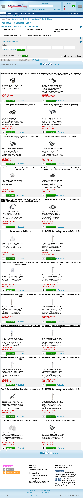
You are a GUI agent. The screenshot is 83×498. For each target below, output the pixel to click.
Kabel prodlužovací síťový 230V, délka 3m (20, 105)
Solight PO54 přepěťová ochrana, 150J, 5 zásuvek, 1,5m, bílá (21, 295)
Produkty (9, 13)
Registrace (47, 9)
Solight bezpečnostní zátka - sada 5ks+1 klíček (20, 420)
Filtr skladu (77, 56)
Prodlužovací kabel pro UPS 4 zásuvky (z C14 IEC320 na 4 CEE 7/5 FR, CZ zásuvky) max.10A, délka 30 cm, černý (61, 74)
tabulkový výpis (24, 60)
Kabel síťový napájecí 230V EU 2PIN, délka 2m (61, 136)
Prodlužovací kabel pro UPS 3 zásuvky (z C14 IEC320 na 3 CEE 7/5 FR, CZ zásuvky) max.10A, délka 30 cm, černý (61, 168)
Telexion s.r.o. (10, 496)
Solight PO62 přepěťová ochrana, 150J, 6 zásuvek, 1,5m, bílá (21, 358)
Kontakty (3, 15)
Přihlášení (23, 13)
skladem (65, 56)
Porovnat (21, 100)
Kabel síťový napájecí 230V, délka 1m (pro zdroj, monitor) (61, 105)
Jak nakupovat (46, 490)
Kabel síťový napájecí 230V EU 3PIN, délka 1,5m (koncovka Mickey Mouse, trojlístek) (21, 137)
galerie (37, 60)
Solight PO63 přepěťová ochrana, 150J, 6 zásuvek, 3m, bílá (61, 295)
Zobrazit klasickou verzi (37, 496)
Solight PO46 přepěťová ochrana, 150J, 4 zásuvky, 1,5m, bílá (61, 263)
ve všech (13, 49)
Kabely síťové (8, 30)
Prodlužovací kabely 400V (12, 35)
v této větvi (4, 49)
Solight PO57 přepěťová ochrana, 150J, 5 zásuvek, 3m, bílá (61, 389)
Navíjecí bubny (34, 30)
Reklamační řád (24, 15)
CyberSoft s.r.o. (77, 496)
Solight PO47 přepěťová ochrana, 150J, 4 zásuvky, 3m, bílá (61, 326)
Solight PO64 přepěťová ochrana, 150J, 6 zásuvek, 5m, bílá (61, 358)
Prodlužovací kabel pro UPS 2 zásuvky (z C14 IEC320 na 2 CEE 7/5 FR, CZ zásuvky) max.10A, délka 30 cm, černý (20, 200)
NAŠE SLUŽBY (31, 13)
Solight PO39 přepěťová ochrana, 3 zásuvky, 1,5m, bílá (20, 326)
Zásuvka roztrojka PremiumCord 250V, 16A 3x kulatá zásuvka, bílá (20, 168)
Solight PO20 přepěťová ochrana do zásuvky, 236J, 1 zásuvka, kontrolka (20, 263)
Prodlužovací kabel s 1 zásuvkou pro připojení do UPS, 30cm (20, 74)
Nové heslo (56, 9)
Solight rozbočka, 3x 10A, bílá (20, 231)
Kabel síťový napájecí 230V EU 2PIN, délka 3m (61, 420)
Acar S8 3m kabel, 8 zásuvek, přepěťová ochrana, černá (20, 389)
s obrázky (6, 60)
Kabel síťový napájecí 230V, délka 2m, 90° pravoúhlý (61, 199)
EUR (78, 13)
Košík (16, 13)
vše (71, 56)
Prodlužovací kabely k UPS (38, 35)
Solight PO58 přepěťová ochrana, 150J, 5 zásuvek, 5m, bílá (61, 231)
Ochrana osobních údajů (13, 15)
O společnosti (31, 490)
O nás (3, 13)
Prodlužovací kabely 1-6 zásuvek (63, 30)
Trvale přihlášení (36, 9)
